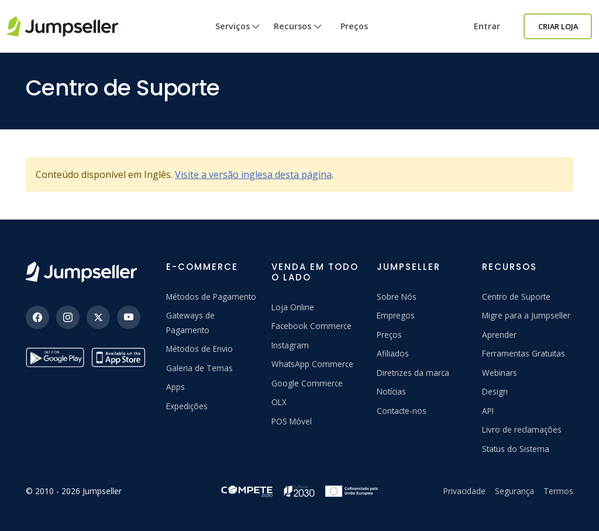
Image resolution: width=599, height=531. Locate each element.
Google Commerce (307, 383)
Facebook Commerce (311, 325)
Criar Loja (558, 26)
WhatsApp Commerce (312, 363)
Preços (354, 26)
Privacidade (464, 490)
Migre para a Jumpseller (526, 315)
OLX (279, 401)
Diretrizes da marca (413, 372)
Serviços (237, 36)
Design (495, 391)
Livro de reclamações (522, 429)
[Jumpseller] (81, 272)
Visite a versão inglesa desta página (253, 174)
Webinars (499, 372)
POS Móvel (291, 421)
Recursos (298, 36)
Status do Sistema (515, 448)
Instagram (290, 345)
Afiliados (393, 353)
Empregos (396, 315)
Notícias (391, 391)
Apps (175, 386)
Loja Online (292, 307)
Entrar (487, 26)
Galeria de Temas (199, 368)
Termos (558, 490)
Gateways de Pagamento (190, 322)
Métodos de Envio (199, 348)
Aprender (499, 334)
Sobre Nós (396, 296)
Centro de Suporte (516, 296)
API (488, 410)
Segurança (514, 490)
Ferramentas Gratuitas (523, 353)
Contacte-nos (401, 410)
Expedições (187, 406)
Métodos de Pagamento (211, 296)
